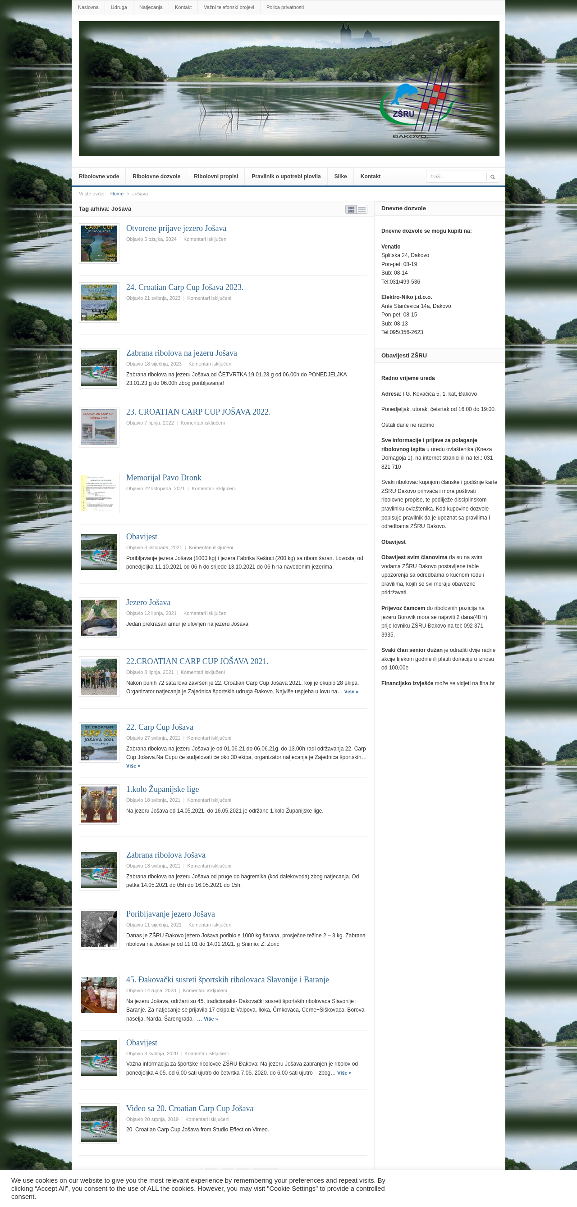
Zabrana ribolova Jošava (166, 854)
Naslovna (88, 7)
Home (117, 193)
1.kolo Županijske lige (162, 789)
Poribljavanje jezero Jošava (170, 913)
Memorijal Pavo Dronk (163, 477)
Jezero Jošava (148, 602)
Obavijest (141, 536)
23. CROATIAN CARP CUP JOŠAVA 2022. (198, 411)
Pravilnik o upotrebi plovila (286, 176)
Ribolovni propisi (216, 176)
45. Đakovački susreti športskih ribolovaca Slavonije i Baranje (227, 979)
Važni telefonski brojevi (229, 7)
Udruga (119, 7)
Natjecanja (151, 7)
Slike (340, 176)
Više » (351, 691)
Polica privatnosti (285, 7)
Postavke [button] (500, 1188)
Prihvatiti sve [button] (543, 1188)
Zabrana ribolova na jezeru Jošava (181, 352)
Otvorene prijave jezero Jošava (176, 228)
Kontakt (183, 7)
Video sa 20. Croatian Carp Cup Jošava (189, 1108)
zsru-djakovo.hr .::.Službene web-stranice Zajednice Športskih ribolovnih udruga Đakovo (290, 34)
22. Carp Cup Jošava (159, 727)
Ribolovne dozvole (156, 176)
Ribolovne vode (99, 176)
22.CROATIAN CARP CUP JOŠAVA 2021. (197, 661)
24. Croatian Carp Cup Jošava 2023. (184, 287)
